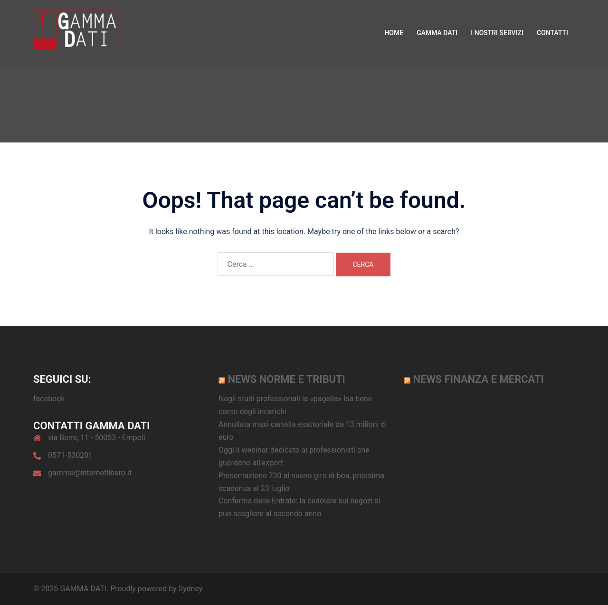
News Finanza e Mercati (478, 379)
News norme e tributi (286, 379)
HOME (393, 33)
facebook (49, 398)
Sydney (191, 588)
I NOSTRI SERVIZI (497, 33)
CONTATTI (552, 33)
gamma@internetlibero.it (90, 472)
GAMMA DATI (437, 33)
